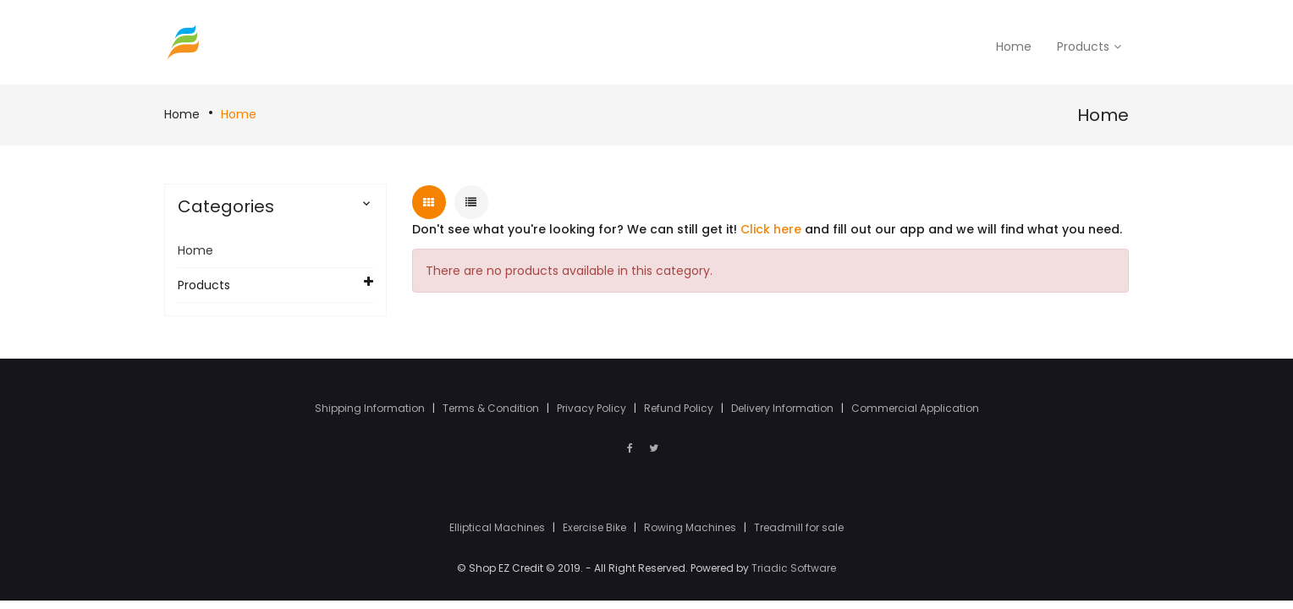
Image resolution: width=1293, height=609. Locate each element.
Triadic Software (793, 568)
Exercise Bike (596, 527)
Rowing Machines (691, 527)
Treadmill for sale (799, 527)
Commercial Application (915, 408)
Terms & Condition (492, 408)
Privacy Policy (593, 408)
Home (182, 114)
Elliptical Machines (498, 527)
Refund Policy (680, 408)
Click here (770, 229)
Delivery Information (783, 408)
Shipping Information (371, 408)
